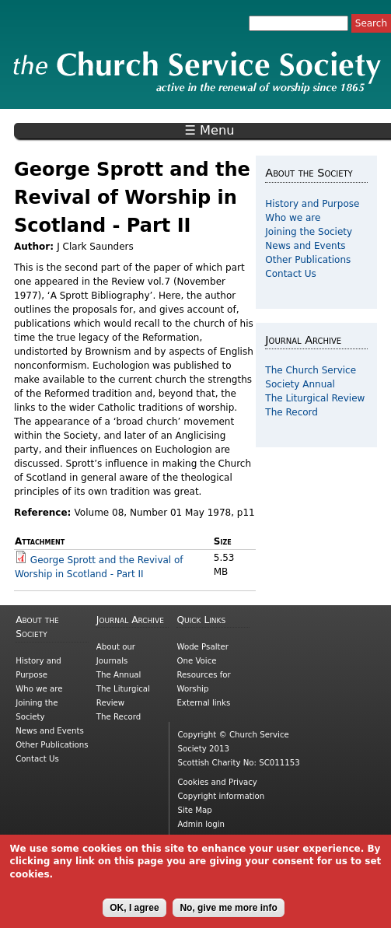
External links (203, 703)
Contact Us (290, 273)
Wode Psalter (202, 647)
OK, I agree (134, 914)
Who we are (292, 217)
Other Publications (308, 259)
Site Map (194, 810)
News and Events (305, 245)
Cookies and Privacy (217, 782)
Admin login (201, 824)
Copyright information (220, 796)
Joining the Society (308, 231)
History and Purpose (312, 203)
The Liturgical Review (315, 398)
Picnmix (223, 838)
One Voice (196, 661)
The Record (291, 412)
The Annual (118, 675)
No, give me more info (228, 914)
